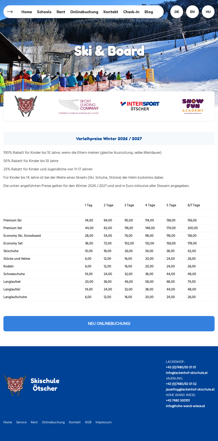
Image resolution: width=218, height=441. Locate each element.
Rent (61, 11)
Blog (149, 11)
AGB (88, 422)
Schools (44, 11)
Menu (9, 11)
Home (27, 11)
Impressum (104, 422)
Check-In (131, 11)
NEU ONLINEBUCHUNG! (109, 323)
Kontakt (110, 11)
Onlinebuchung (84, 11)
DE (177, 12)
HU (208, 12)
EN (192, 12)
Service (21, 422)
